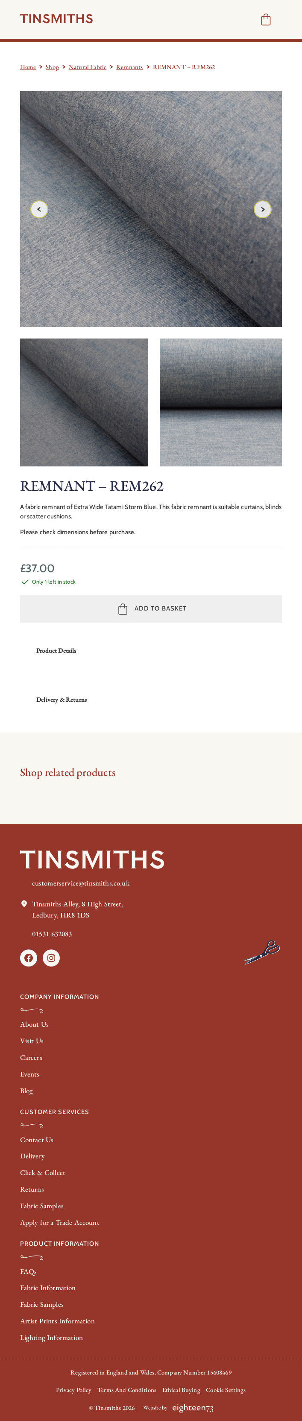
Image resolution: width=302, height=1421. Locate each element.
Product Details (56, 650)
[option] (224, 402)
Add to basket (160, 608)
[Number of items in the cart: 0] (266, 19)
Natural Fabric (87, 67)
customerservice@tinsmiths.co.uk (80, 883)
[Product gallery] (151, 209)
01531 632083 (52, 933)
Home (28, 67)
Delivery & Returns (61, 699)
